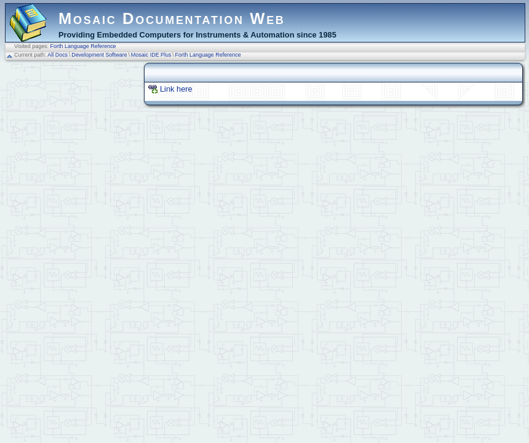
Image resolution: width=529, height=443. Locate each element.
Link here (176, 89)
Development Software (99, 55)
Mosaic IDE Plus (151, 55)
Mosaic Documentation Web (171, 18)
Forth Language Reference (83, 46)
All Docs (57, 55)
